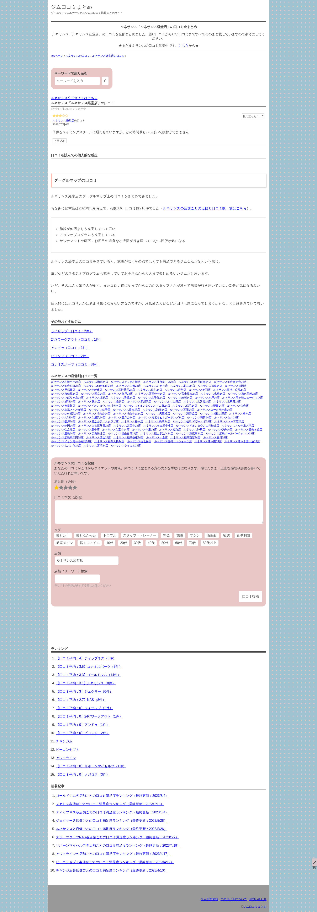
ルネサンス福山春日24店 (123, 433)
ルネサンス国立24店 (93, 393)
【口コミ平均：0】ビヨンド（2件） (83, 733)
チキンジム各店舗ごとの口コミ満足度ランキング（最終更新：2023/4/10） (111, 870)
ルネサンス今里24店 (144, 429)
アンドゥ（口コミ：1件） (70, 348)
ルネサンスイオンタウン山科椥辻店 (197, 425)
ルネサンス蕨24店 (89, 401)
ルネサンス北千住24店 (151, 397)
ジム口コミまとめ (71, 7)
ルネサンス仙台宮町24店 (66, 385)
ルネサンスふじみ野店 (167, 401)
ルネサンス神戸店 (194, 429)
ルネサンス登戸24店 (63, 421)
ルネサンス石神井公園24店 (229, 389)
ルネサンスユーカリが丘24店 (214, 409)
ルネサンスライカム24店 (126, 445)
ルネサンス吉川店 (113, 401)
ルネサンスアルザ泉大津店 (238, 425)
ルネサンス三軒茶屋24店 (120, 389)
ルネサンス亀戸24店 (120, 393)
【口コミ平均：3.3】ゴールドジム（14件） (88, 675)
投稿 (314, 862)
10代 (109, 543)
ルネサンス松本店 (132, 421)
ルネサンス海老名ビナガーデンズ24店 (161, 417)
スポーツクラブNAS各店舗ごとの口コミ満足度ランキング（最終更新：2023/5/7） (117, 837)
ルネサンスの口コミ (77, 55)
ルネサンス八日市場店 (126, 409)
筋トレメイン (90, 543)
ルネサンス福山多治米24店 (157, 433)
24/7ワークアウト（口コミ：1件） (76, 339)
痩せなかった (86, 535)
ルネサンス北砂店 (97, 397)
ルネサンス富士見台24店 (183, 393)
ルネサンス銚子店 (99, 409)
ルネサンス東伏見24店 (64, 393)
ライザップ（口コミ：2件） (72, 331)
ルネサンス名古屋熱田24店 (94, 425)
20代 (123, 543)
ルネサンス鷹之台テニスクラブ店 (98, 421)
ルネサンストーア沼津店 (229, 421)
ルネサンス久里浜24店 (91, 417)
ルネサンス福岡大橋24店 (109, 441)
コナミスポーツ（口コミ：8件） (75, 364)
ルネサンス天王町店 (158, 413)
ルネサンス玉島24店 (63, 433)
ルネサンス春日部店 (63, 405)
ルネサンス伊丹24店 (220, 429)
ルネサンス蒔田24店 (199, 417)
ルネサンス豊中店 (89, 429)
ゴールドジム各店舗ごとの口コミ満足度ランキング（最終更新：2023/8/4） (112, 795)
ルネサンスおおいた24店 (66, 445)
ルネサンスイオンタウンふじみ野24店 (147, 405)
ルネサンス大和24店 (63, 417)
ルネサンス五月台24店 (121, 417)
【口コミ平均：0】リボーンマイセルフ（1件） (91, 766)
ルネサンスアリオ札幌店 (126, 381)
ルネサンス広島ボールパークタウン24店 (230, 433)
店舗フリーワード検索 (71, 571)
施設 (179, 535)
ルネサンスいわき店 (155, 385)
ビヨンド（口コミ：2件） (70, 356)
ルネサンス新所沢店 (139, 401)
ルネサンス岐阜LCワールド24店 (192, 421)
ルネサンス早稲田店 (63, 389)
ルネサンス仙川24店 (149, 389)
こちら (184, 45)
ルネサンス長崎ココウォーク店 (173, 441)
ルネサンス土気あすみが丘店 (68, 409)
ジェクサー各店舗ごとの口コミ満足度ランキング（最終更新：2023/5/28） (111, 820)
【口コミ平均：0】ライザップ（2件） (84, 708)
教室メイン (64, 543)
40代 (151, 543)
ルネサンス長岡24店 (158, 421)
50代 (165, 543)
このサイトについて (234, 899)
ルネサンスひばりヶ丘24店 (67, 397)
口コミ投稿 (250, 596)
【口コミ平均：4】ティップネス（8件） (86, 658)
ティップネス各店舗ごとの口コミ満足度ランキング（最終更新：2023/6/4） (112, 812)
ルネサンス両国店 (236, 385)
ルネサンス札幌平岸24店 (66, 381)
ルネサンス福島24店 (210, 385)
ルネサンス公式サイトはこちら (74, 98)
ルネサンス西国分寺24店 (150, 393)
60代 (178, 543)
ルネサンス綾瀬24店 (180, 397)
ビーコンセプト (67, 749)
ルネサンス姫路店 (170, 429)
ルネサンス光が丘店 (90, 389)
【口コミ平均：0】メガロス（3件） (83, 774)
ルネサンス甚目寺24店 (127, 425)
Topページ (57, 55)
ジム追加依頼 (209, 899)
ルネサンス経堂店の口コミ (108, 55)
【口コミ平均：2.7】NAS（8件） (81, 700)
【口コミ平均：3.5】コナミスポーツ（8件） (89, 666)
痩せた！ (63, 535)
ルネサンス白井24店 (226, 417)
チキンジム (64, 741)
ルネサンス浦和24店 (63, 401)
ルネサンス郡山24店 (182, 385)
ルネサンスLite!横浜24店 (65, 413)
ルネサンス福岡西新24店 (185, 437)
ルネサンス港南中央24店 (128, 413)
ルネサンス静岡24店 (63, 425)
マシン (195, 535)
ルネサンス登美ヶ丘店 (248, 429)
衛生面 (212, 535)
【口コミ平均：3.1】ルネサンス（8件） (86, 683)
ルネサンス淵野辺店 (185, 413)
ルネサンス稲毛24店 (185, 405)
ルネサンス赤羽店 (200, 389)
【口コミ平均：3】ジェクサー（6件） (84, 691)
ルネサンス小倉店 (157, 437)
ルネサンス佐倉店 (238, 405)
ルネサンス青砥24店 (123, 397)
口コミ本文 (69, 497)
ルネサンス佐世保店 (139, 441)
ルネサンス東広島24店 (189, 433)
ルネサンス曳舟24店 (213, 393)
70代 (192, 543)
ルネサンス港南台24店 (96, 413)
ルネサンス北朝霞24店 (197, 401)
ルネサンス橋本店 (240, 413)
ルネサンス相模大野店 (213, 413)
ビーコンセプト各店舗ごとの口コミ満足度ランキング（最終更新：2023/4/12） (115, 862)
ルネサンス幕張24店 (182, 409)
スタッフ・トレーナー (139, 535)
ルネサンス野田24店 (212, 405)
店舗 (57, 553)
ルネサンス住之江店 (63, 429)
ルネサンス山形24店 (128, 385)
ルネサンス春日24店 (215, 437)
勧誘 (226, 535)
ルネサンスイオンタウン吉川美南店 (99, 405)
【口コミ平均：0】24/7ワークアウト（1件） (89, 716)
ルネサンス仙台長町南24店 (195, 381)
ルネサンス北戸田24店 (227, 401)
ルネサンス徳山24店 (98, 437)
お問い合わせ (257, 899)
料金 (166, 535)
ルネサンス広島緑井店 (91, 433)
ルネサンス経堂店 (63, 120)
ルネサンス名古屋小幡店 (158, 425)
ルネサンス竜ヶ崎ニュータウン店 (242, 397)
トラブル (59, 140)
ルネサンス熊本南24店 (208, 441)
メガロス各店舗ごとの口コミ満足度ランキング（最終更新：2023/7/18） (110, 804)
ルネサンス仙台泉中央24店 (159, 381)
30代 (137, 543)
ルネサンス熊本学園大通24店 (242, 441)
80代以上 (209, 543)
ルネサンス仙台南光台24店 (230, 381)
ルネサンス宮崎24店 (96, 445)
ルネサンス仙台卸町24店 (98, 385)
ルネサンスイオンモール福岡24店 (71, 441)
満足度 (66, 481)
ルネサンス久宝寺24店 (115, 429)
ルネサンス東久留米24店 (243, 393)
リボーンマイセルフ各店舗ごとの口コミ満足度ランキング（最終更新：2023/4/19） (118, 845)
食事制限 (243, 535)
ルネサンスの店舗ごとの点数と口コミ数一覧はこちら (205, 208)
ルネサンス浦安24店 (155, 409)
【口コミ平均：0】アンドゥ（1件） (83, 724)
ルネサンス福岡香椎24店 (128, 437)
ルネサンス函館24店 (96, 381)
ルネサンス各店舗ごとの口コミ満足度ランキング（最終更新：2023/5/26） (111, 829)
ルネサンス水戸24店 (207, 397)
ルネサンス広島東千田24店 (67, 437)
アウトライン (66, 758)
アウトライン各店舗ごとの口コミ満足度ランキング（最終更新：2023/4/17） (113, 854)
